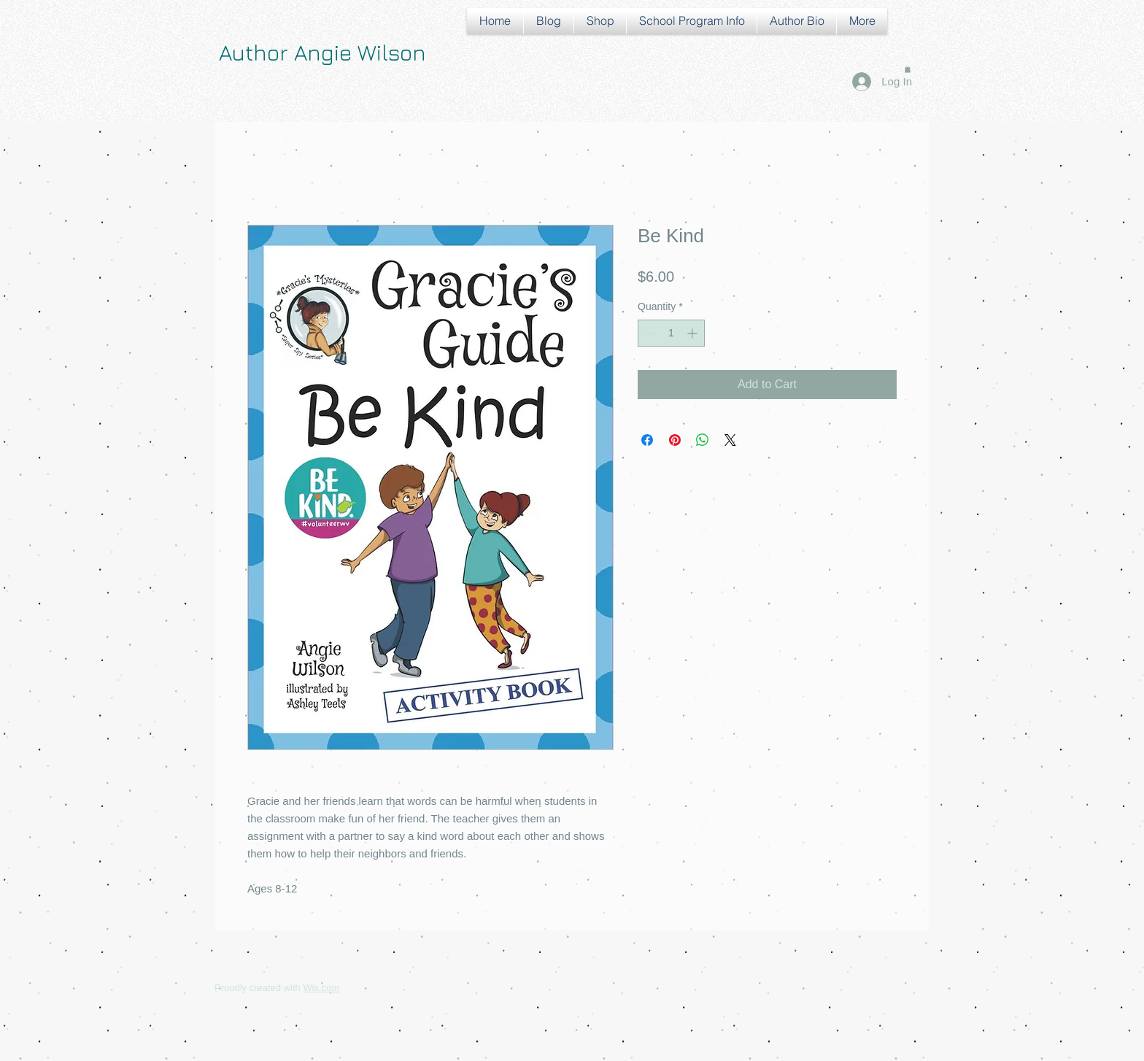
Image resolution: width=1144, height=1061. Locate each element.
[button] (908, 69)
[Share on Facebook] (647, 440)
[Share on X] (730, 440)
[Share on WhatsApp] (702, 440)
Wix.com (321, 987)
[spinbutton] (671, 333)
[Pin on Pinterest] (675, 440)
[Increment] (693, 333)
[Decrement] (649, 333)
